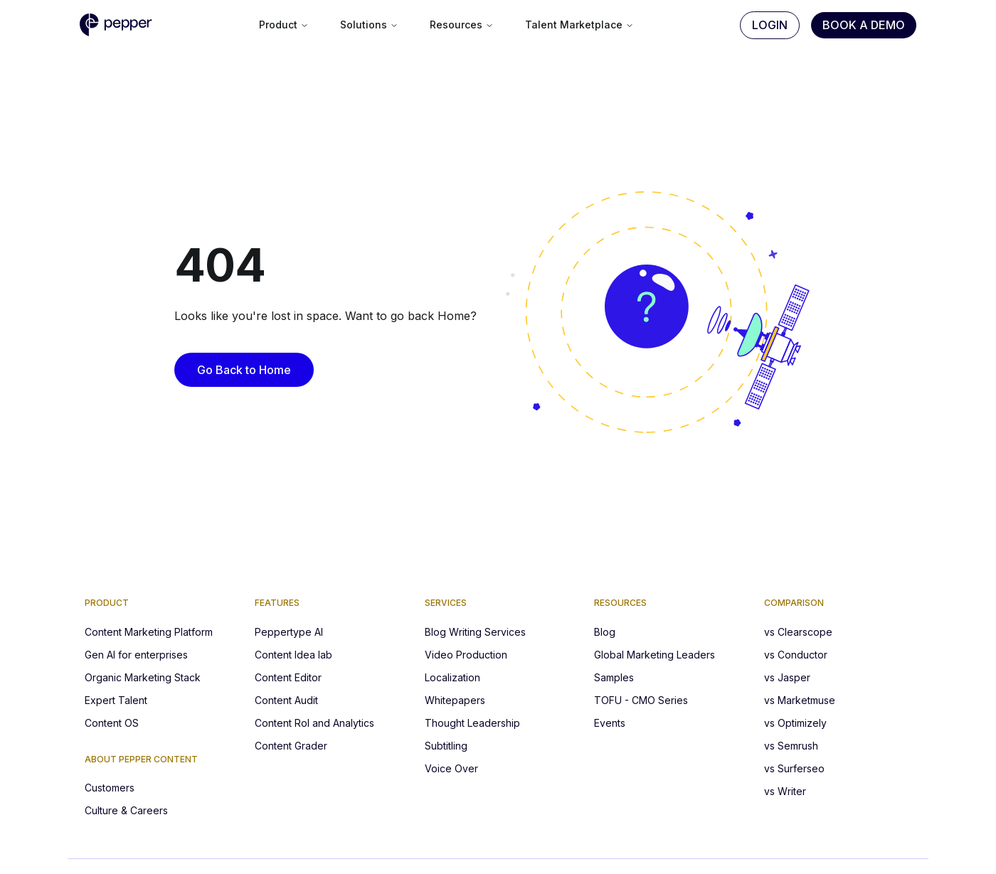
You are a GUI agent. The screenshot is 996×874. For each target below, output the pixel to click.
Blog (604, 632)
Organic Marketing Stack (143, 677)
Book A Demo (863, 25)
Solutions (369, 24)
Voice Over (451, 768)
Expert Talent (116, 700)
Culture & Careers (126, 810)
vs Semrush (791, 746)
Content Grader (291, 746)
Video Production (466, 655)
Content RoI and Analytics (314, 723)
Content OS (112, 723)
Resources (462, 24)
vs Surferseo (794, 768)
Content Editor (288, 677)
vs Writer (785, 791)
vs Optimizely (795, 723)
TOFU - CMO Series (641, 700)
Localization (452, 677)
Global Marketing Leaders (654, 655)
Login (770, 25)
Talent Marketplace (579, 24)
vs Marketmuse (799, 700)
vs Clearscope (798, 632)
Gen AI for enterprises (136, 655)
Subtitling (446, 746)
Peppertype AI (289, 632)
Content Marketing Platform (149, 632)
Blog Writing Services (475, 632)
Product (284, 24)
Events (609, 723)
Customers (109, 788)
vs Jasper (787, 677)
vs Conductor (795, 655)
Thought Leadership (472, 723)
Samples (614, 677)
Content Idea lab (293, 655)
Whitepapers (455, 700)
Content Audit (286, 700)
